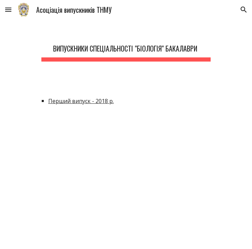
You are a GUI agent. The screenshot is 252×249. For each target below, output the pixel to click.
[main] (126, 46)
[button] (8, 9)
